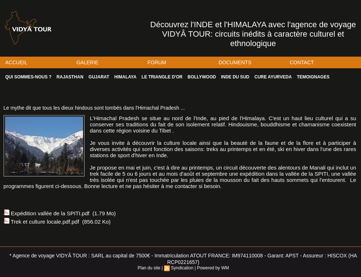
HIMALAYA (125, 77)
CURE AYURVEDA (273, 77)
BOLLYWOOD (202, 77)
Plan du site (149, 267)
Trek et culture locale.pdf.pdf (45, 222)
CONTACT (302, 62)
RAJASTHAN (70, 77)
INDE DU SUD (235, 77)
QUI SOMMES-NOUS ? (28, 77)
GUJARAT (99, 77)
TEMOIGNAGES (313, 77)
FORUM (157, 62)
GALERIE (88, 62)
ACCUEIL (16, 62)
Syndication (182, 267)
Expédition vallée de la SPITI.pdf (50, 213)
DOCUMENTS (235, 62)
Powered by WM (213, 267)
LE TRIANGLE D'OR (161, 77)
